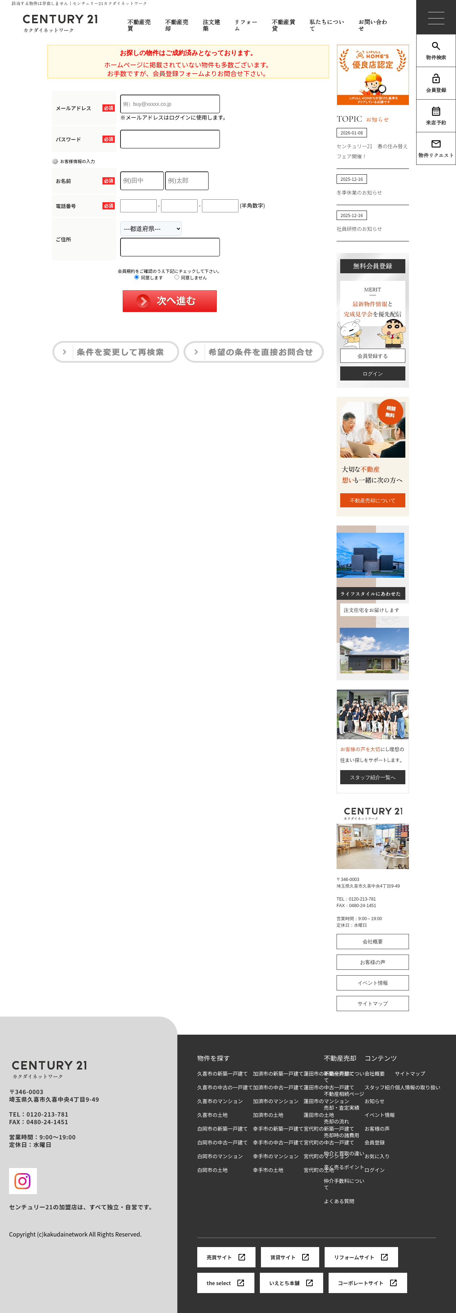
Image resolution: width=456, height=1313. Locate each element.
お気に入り (377, 1156)
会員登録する (373, 356)
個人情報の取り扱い (417, 1087)
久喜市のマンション (220, 1101)
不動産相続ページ (344, 1093)
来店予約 (436, 116)
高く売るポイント (344, 1167)
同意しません (190, 277)
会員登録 (436, 83)
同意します (148, 277)
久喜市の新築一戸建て (222, 1073)
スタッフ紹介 (379, 1087)
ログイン (373, 374)
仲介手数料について (344, 1184)
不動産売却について (373, 500)
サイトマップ (373, 1003)
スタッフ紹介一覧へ (373, 777)
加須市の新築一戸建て (278, 1073)
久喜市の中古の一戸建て (225, 1087)
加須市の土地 (268, 1115)
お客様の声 (372, 962)
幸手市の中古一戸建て (278, 1142)
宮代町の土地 (319, 1170)
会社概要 (373, 941)
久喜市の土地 (212, 1115)
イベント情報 (373, 983)
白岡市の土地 (212, 1170)
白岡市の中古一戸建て (222, 1142)
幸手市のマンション (276, 1156)
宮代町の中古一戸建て (329, 1142)
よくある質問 (339, 1201)
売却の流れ (336, 1121)
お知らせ (374, 1101)
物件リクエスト (436, 148)
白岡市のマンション (220, 1156)
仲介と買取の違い (344, 1153)
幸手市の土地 (268, 1170)
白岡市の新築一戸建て (222, 1128)
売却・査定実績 (341, 1107)
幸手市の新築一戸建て (278, 1128)
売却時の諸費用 (341, 1135)
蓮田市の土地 (319, 1115)
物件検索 (436, 51)
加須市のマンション (276, 1101)
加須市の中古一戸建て (278, 1087)
